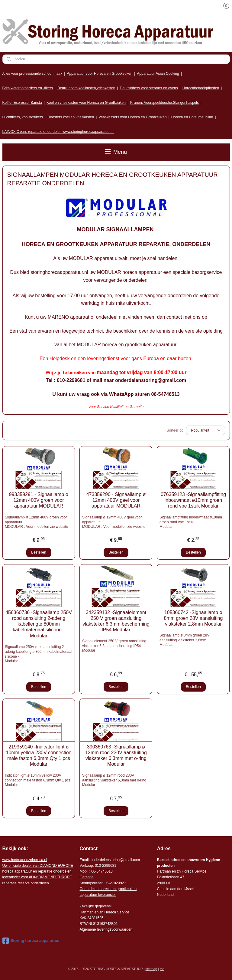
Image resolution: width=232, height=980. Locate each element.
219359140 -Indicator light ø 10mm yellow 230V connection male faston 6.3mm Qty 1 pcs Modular (38, 755)
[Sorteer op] (205, 430)
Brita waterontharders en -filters (27, 88)
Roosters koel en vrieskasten (70, 117)
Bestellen (38, 552)
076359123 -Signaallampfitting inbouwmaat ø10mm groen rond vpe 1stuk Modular (193, 500)
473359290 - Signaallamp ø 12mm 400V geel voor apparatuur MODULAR (116, 500)
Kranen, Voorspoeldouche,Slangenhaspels (164, 102)
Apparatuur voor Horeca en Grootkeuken (99, 73)
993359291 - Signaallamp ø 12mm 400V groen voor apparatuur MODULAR (39, 500)
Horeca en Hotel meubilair (192, 117)
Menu (116, 152)
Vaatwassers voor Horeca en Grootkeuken (132, 117)
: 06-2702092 (113, 883)
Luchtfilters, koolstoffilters (22, 117)
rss (162, 969)
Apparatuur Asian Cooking (158, 73)
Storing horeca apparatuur (31, 940)
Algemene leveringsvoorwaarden (105, 929)
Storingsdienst (90, 883)
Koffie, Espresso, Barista (22, 102)
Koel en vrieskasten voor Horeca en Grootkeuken (86, 102)
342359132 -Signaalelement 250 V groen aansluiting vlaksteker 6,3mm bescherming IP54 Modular (115, 621)
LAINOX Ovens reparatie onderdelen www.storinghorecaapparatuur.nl (58, 132)
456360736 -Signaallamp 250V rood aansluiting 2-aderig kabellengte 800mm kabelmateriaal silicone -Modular (38, 624)
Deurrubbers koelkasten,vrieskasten (86, 88)
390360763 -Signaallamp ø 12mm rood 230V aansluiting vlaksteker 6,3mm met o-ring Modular (116, 755)
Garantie (86, 877)
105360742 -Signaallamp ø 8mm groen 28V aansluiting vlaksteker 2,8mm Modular (193, 618)
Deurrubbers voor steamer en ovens (149, 88)
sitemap (151, 969)
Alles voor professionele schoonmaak (32, 73)
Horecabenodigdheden (200, 88)
